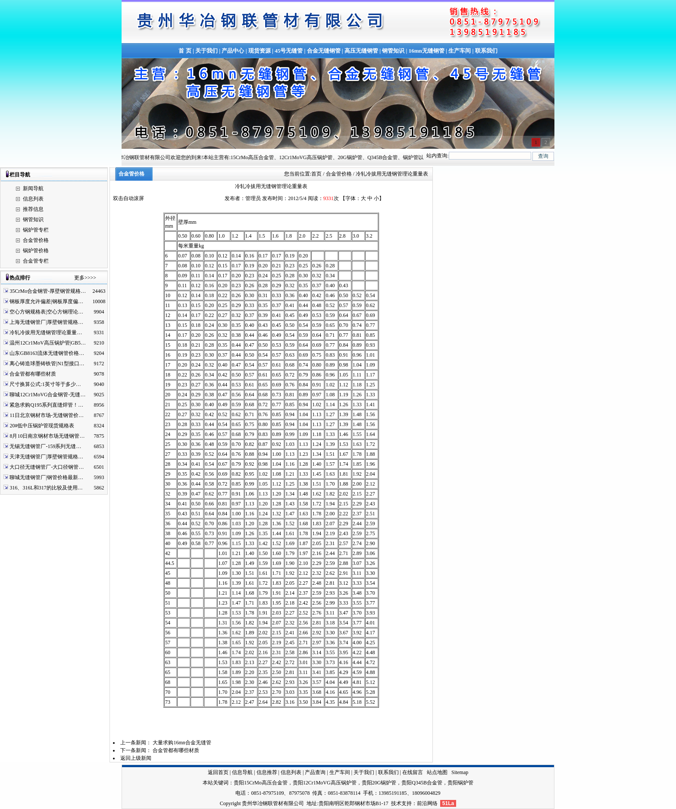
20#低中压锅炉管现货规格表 (41, 426)
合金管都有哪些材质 (32, 374)
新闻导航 (33, 188)
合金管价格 (36, 240)
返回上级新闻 (135, 758)
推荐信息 (33, 209)
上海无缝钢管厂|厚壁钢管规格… (46, 322)
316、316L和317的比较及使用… (45, 488)
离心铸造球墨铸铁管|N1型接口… (46, 364)
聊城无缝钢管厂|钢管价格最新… (46, 477)
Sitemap (459, 772)
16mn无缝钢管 (426, 50)
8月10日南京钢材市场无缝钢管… (46, 436)
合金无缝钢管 (324, 50)
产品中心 (233, 50)
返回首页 (218, 772)
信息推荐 (267, 772)
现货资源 (259, 50)
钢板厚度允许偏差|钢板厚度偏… (46, 301)
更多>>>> (85, 278)
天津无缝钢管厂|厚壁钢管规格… (46, 457)
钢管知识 (393, 50)
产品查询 (315, 772)
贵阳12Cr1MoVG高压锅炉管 (325, 783)
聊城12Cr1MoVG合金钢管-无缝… (47, 395)
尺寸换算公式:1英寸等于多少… (45, 384)
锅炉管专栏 (36, 230)
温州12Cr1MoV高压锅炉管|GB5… (47, 343)
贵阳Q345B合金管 (421, 783)
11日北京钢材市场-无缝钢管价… (46, 415)
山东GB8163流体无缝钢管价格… (46, 353)
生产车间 (459, 50)
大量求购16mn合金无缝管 (182, 743)
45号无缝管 (289, 50)
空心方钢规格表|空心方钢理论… (46, 312)
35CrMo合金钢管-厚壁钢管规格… (47, 291)
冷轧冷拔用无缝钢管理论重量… (45, 332)
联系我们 (486, 50)
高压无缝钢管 (361, 50)
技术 (396, 803)
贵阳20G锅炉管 (379, 783)
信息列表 (33, 199)
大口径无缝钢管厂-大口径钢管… (46, 467)
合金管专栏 (36, 261)
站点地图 (437, 772)
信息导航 (242, 772)
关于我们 (206, 50)
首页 (316, 174)
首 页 (184, 50)
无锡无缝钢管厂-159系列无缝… (45, 446)
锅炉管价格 (36, 251)
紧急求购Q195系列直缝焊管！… (46, 405)
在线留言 (412, 772)
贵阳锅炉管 (460, 783)
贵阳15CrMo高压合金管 (261, 783)
